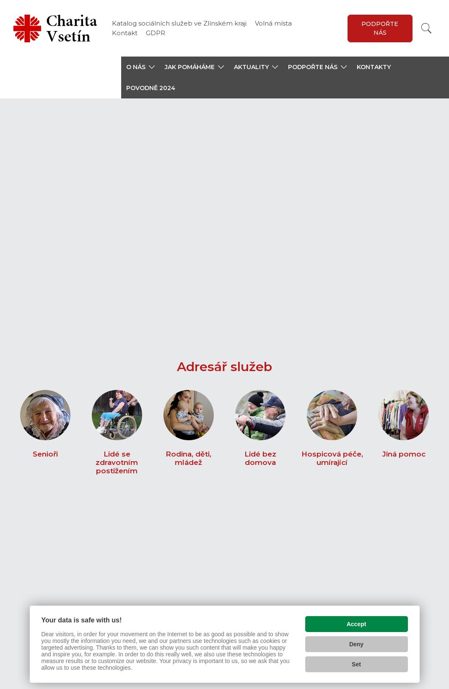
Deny (356, 642)
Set (356, 662)
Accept (356, 622)
